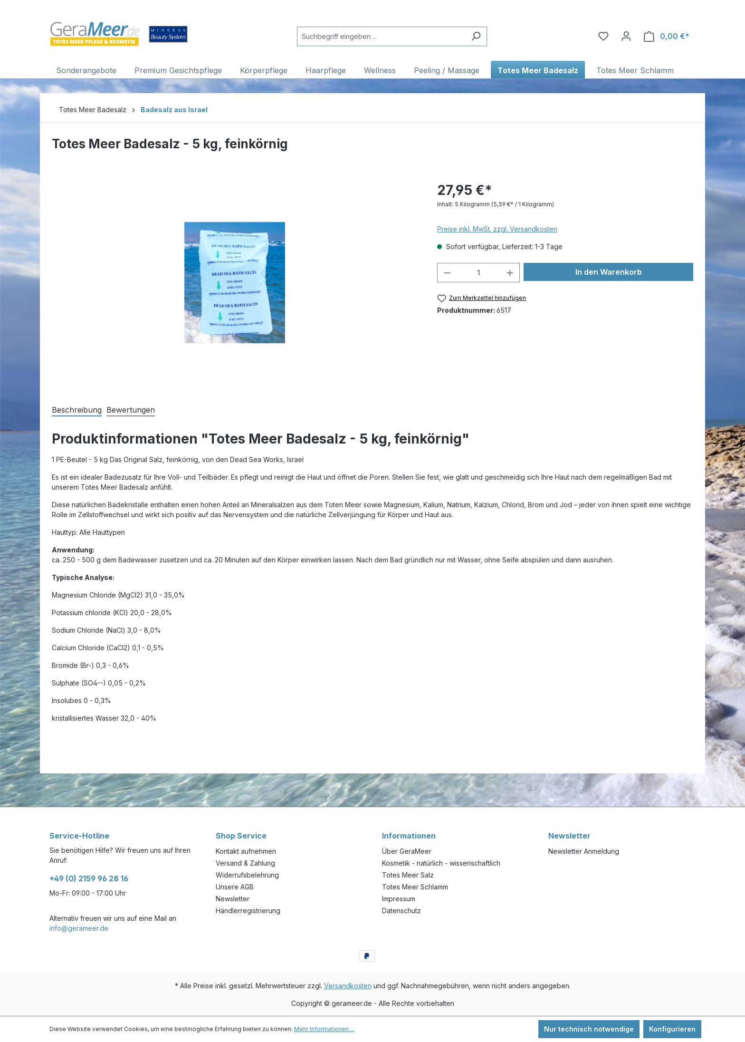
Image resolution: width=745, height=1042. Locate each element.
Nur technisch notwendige (589, 1029)
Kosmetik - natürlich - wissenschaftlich (441, 863)
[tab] (77, 409)
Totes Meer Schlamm (415, 887)
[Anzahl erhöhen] (510, 272)
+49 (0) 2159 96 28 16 (88, 878)
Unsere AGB (235, 887)
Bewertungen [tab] (130, 410)
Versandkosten (348, 986)
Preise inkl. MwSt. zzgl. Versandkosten (497, 229)
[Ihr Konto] (626, 36)
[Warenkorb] (667, 36)
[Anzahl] (478, 272)
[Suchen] (476, 36)
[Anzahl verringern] (447, 272)
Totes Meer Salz (408, 875)
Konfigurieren (672, 1029)
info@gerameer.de (78, 928)
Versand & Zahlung (245, 863)
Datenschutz (401, 911)
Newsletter (232, 899)
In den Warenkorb (608, 272)
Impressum (398, 899)
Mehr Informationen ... (324, 1028)
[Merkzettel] (603, 36)
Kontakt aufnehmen (246, 851)
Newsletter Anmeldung (583, 851)
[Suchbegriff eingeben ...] (381, 36)
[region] (235, 282)
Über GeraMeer (406, 851)
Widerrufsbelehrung (247, 875)
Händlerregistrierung (248, 911)
